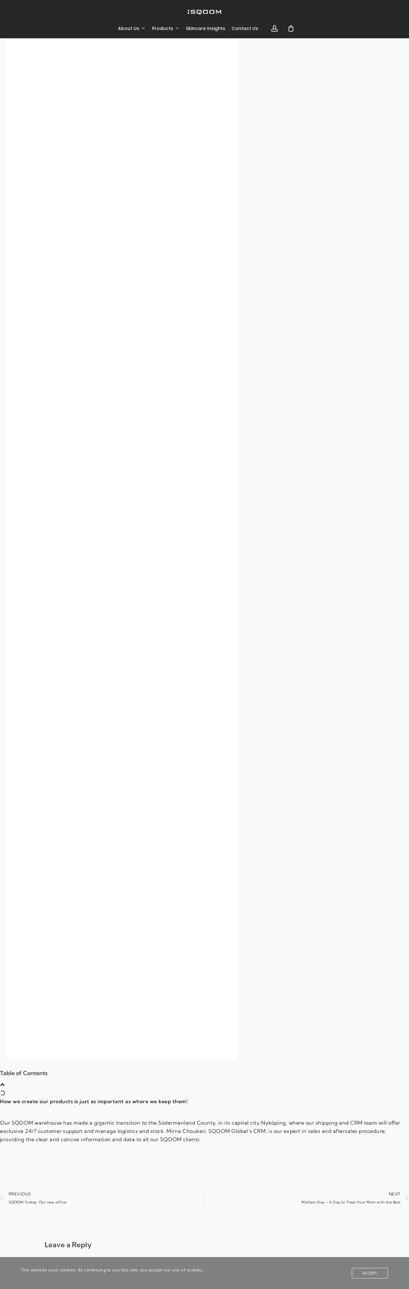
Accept (369, 1273)
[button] (2, 1085)
